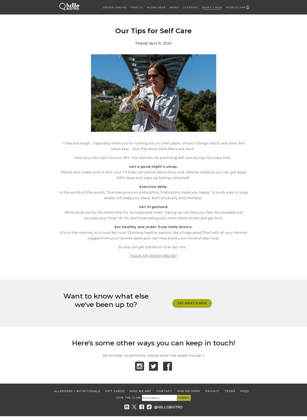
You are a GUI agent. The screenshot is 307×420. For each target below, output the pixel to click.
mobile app (236, 7)
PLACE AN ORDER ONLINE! (153, 256)
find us (137, 7)
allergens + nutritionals (77, 391)
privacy (212, 391)
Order (115, 7)
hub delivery (189, 391)
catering (190, 7)
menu (174, 7)
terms (229, 391)
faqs (244, 391)
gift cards (115, 391)
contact (164, 391)
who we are (140, 391)
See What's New (192, 303)
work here (156, 7)
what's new (212, 7)
